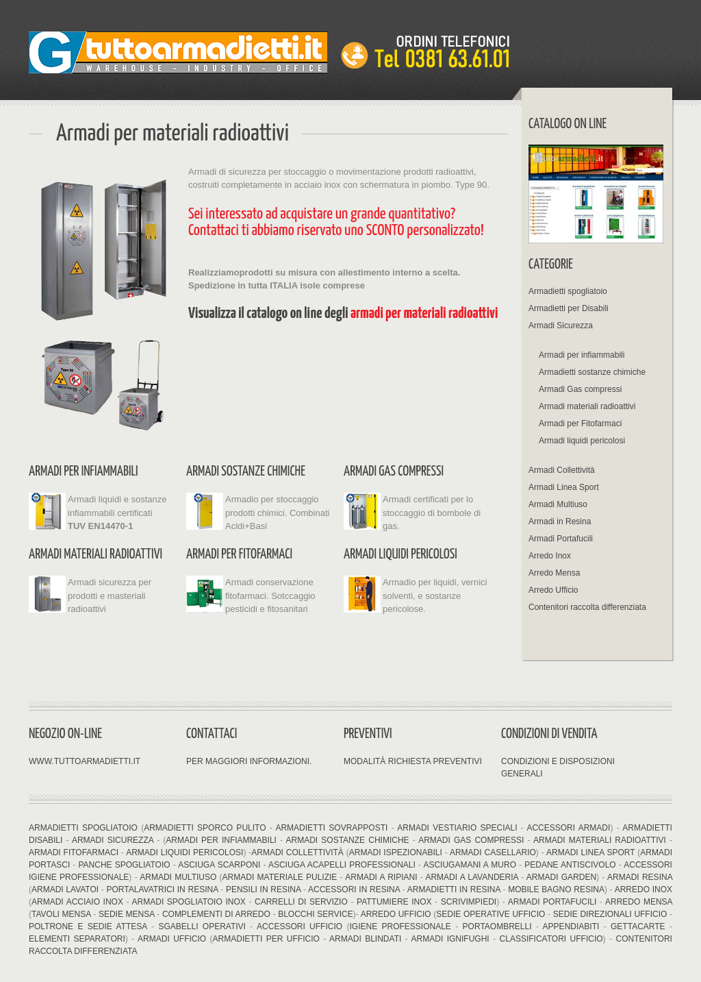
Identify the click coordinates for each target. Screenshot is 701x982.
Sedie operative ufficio (490, 914)
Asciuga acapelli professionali (342, 865)
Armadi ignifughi (452, 939)
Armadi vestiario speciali (457, 828)
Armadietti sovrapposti (331, 828)
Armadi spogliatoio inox (189, 902)
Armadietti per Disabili (568, 308)
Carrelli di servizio (301, 902)
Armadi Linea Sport (563, 487)
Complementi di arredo (216, 914)
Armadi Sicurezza (560, 325)
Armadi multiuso (178, 877)
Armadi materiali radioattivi (95, 554)
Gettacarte (638, 926)
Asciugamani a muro (468, 865)
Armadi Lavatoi (65, 889)
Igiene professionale (399, 926)
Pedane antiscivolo (569, 865)
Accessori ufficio (299, 926)
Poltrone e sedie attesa (88, 926)
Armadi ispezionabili (397, 852)
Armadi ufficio (174, 939)
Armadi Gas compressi (394, 471)
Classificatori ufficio (549, 939)
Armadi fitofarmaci (73, 852)
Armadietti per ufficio (266, 939)
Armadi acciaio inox (79, 902)
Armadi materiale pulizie (279, 877)
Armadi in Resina (559, 521)
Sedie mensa (127, 914)
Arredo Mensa (554, 573)
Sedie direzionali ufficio (610, 914)
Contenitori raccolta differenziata (587, 607)
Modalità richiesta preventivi (413, 761)
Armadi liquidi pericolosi (400, 554)
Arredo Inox (549, 556)
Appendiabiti (571, 926)
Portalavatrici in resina (162, 889)
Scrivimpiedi (468, 902)
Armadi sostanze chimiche (245, 471)
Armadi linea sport (590, 852)
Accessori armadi (568, 828)
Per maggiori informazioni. (248, 761)
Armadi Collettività (561, 470)
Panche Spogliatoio (124, 865)
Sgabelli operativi (202, 926)
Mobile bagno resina (556, 889)
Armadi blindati (365, 939)
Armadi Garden (561, 877)
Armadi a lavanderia (471, 877)
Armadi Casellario (493, 852)
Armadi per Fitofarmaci (239, 554)
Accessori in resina (354, 889)
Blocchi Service (314, 914)
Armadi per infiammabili (83, 471)
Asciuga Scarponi (219, 865)
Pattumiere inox (394, 902)
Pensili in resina (263, 889)
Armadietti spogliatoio (567, 291)
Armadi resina (639, 877)
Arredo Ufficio (553, 590)
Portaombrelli (497, 926)
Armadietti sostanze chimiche (592, 372)
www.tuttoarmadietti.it (84, 761)
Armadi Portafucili (560, 538)
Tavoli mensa (62, 914)
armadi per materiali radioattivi (424, 313)
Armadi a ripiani (381, 877)
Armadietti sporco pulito (205, 828)
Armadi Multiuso (557, 504)
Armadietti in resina (453, 889)
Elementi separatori (77, 939)
